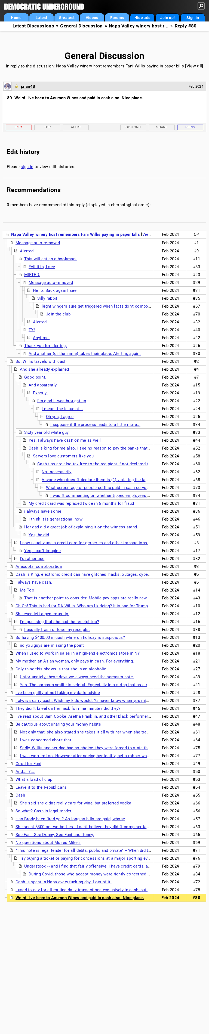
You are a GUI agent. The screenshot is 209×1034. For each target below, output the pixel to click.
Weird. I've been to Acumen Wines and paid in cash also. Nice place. (80, 897)
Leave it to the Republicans (41, 787)
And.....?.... (25, 771)
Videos (92, 18)
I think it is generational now (55, 519)
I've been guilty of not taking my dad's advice (58, 692)
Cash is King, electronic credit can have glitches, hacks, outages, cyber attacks (90, 574)
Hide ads (142, 18)
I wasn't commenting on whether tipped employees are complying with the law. (124, 495)
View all (194, 66)
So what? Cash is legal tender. (44, 811)
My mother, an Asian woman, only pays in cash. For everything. (75, 661)
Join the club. (59, 314)
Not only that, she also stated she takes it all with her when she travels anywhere (96, 732)
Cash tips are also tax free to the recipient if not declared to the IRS (101, 464)
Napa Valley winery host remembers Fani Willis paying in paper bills (120, 66)
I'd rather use (32, 558)
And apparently (43, 385)
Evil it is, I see (42, 266)
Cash (20, 795)
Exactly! (40, 393)
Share (162, 127)
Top (47, 127)
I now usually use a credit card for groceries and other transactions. (84, 542)
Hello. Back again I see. (55, 290)
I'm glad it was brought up (61, 400)
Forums (117, 18)
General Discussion (81, 26)
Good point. (35, 377)
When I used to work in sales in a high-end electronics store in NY (78, 653)
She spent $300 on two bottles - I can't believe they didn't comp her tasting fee (89, 826)
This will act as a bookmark (50, 258)
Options (133, 127)
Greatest (67, 18)
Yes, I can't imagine (42, 550)
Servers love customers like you (63, 456)
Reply (190, 127)
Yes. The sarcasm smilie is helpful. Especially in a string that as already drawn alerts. (101, 684)
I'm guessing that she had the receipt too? (59, 621)
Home (16, 18)
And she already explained (44, 369)
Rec (19, 127)
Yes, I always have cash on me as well (65, 440)
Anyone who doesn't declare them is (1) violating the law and (99, 479)
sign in (27, 166)
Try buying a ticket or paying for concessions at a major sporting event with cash (96, 858)
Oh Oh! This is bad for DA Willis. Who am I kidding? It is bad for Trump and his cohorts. (98, 605)
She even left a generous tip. (42, 613)
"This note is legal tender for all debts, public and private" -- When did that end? (90, 850)
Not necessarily (57, 471)
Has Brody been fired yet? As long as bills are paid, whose (70, 818)
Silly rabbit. (48, 298)
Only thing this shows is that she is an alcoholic (61, 669)
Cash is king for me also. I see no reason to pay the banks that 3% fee (95, 448)
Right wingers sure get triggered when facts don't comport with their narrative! (115, 306)
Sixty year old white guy (46, 432)
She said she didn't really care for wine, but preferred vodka (75, 803)
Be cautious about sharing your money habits (58, 724)
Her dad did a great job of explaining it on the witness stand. (81, 527)
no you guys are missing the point (52, 645)
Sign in (192, 18)
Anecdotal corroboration (39, 566)
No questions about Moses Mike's (48, 842)
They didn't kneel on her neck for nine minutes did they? (68, 708)
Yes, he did (39, 535)
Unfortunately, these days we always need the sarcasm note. (77, 676)
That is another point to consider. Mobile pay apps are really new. (86, 598)
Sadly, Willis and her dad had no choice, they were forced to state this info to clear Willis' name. (110, 747)
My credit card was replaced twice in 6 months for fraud (81, 503)
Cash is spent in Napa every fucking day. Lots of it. (64, 882)
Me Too (27, 590)
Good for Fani (28, 763)
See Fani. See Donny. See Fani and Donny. (55, 834)
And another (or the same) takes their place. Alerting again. (85, 353)
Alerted (26, 251)
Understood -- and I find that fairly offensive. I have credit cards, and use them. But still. (106, 866)
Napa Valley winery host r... (138, 26)
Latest (41, 18)
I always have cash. (34, 582)
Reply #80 (186, 26)
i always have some (42, 511)
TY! (32, 329)
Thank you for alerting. (45, 345)
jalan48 (28, 86)
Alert (76, 127)
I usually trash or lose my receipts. (57, 629)
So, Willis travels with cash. (42, 361)
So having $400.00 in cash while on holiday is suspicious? (70, 637)
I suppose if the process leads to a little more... (95, 424)
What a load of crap (34, 779)
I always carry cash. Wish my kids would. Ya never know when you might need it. (91, 700)
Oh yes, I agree (60, 416)
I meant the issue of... (62, 408)
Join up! (167, 18)
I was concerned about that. (46, 740)
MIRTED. (32, 274)
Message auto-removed (38, 242)
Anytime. (41, 337)
